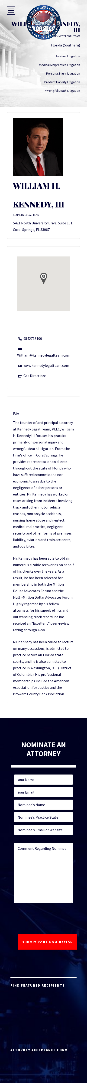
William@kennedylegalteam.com (43, 355)
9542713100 (32, 338)
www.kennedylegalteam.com (46, 365)
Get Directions (34, 375)
